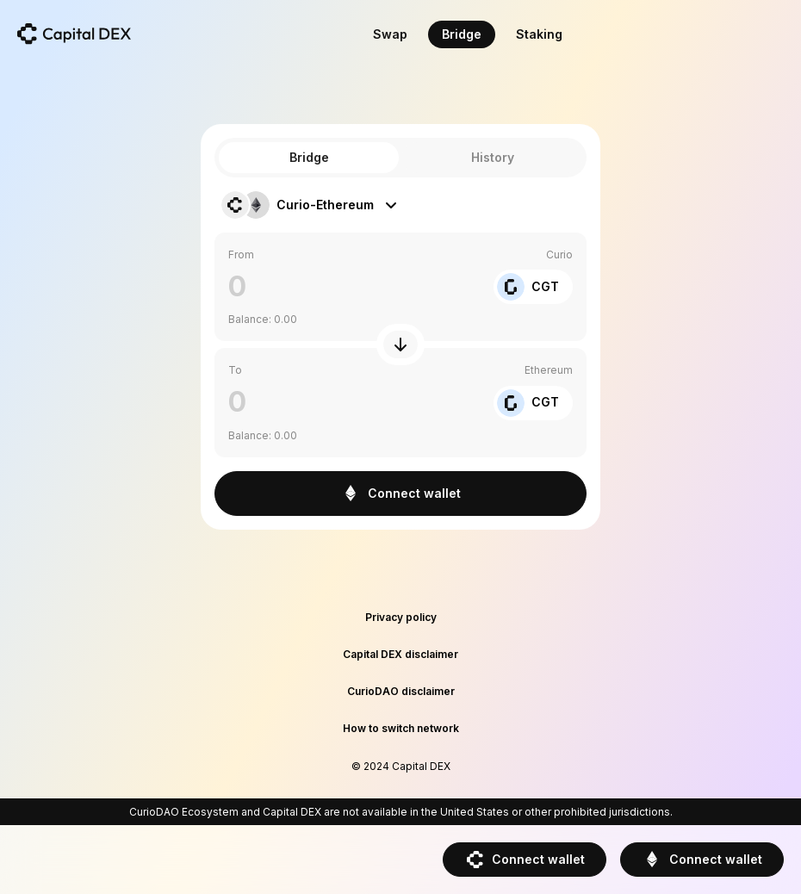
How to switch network (401, 728)
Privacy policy (401, 617)
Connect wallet (524, 859)
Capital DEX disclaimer (400, 654)
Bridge (461, 34)
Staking (539, 34)
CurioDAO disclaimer (401, 691)
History (492, 157)
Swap (390, 34)
